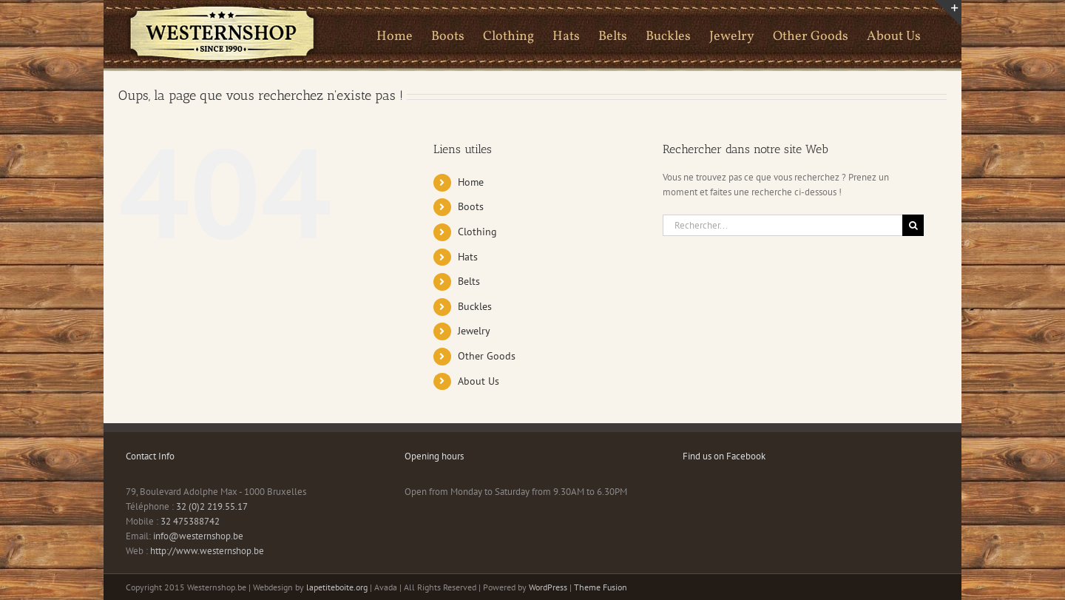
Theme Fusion (600, 587)
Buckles (475, 306)
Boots (471, 206)
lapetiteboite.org (337, 587)
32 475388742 (190, 521)
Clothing (477, 231)
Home (471, 182)
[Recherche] (913, 225)
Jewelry (474, 330)
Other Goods (486, 356)
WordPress (548, 587)
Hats (468, 256)
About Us (478, 381)
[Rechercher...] (782, 225)
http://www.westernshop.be (207, 551)
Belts (469, 281)
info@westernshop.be (198, 536)
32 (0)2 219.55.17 (212, 506)
